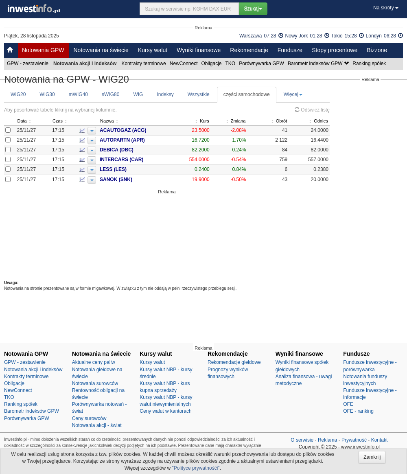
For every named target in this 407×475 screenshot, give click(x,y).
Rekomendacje (249, 50)
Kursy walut (152, 50)
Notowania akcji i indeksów (33, 369)
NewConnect (184, 63)
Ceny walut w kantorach (165, 411)
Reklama (327, 440)
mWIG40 (78, 94)
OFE (348, 404)
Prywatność (354, 440)
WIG (138, 94)
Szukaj (253, 8)
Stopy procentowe (334, 50)
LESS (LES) (127, 169)
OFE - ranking (358, 411)
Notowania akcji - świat (97, 425)
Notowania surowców (95, 383)
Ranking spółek (370, 63)
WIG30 (47, 94)
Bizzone (377, 50)
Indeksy (165, 94)
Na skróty (385, 8)
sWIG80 (110, 94)
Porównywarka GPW (262, 63)
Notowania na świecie (100, 50)
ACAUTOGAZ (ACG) (137, 130)
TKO (231, 63)
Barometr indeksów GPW (319, 63)
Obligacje (212, 63)
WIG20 (18, 94)
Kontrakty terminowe (144, 63)
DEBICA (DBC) (130, 150)
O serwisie (302, 440)
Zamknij (372, 457)
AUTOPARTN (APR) (136, 140)
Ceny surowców (89, 418)
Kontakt (379, 440)
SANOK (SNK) (130, 179)
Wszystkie (199, 94)
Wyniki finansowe (199, 50)
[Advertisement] (167, 237)
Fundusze (290, 50)
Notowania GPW (43, 50)
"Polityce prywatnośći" (195, 468)
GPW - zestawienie (28, 63)
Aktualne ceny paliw (93, 362)
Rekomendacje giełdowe (234, 362)
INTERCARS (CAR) (135, 159)
